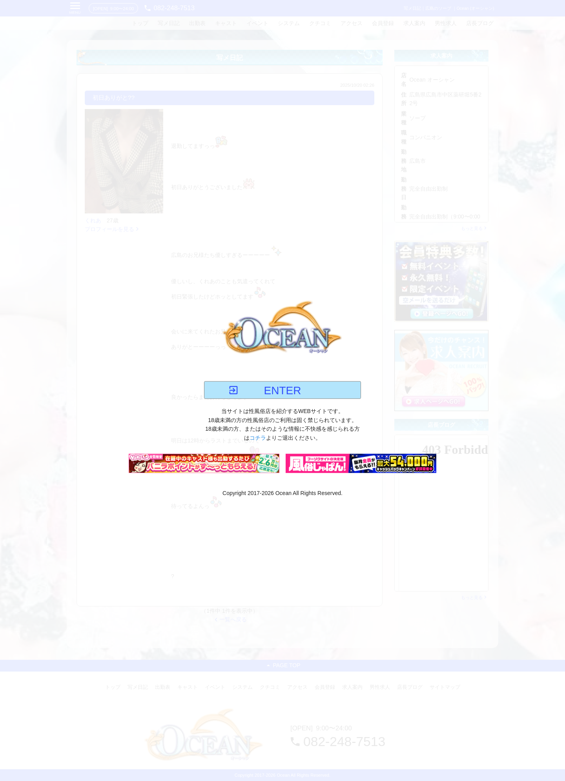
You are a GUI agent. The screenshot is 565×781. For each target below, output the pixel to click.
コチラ (258, 437)
